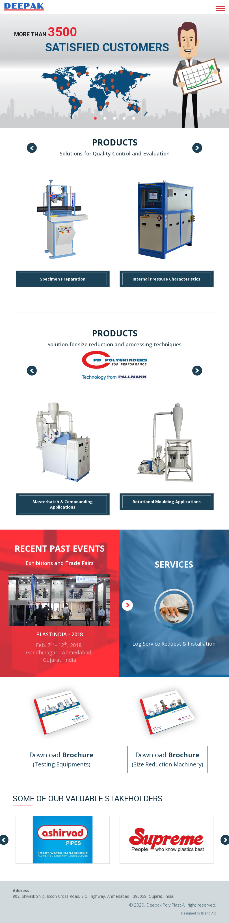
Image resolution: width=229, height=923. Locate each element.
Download (61, 759)
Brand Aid (208, 913)
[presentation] (32, 148)
